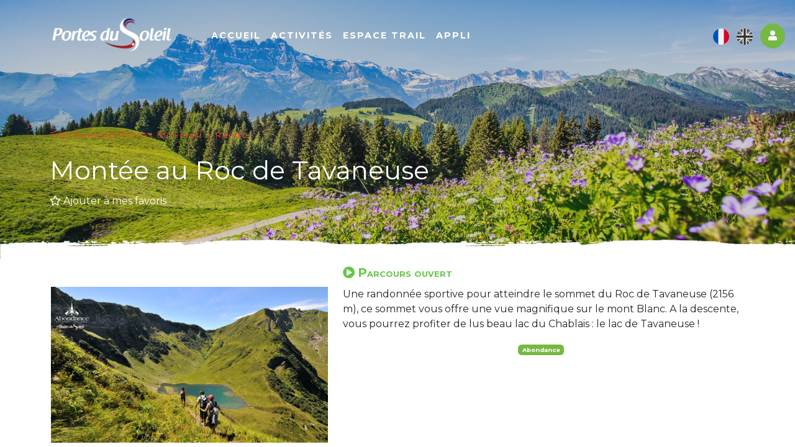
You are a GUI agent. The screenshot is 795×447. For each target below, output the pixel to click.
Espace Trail (384, 35)
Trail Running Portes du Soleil (126, 135)
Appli (453, 35)
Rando (232, 135)
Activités (302, 35)
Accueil (236, 35)
